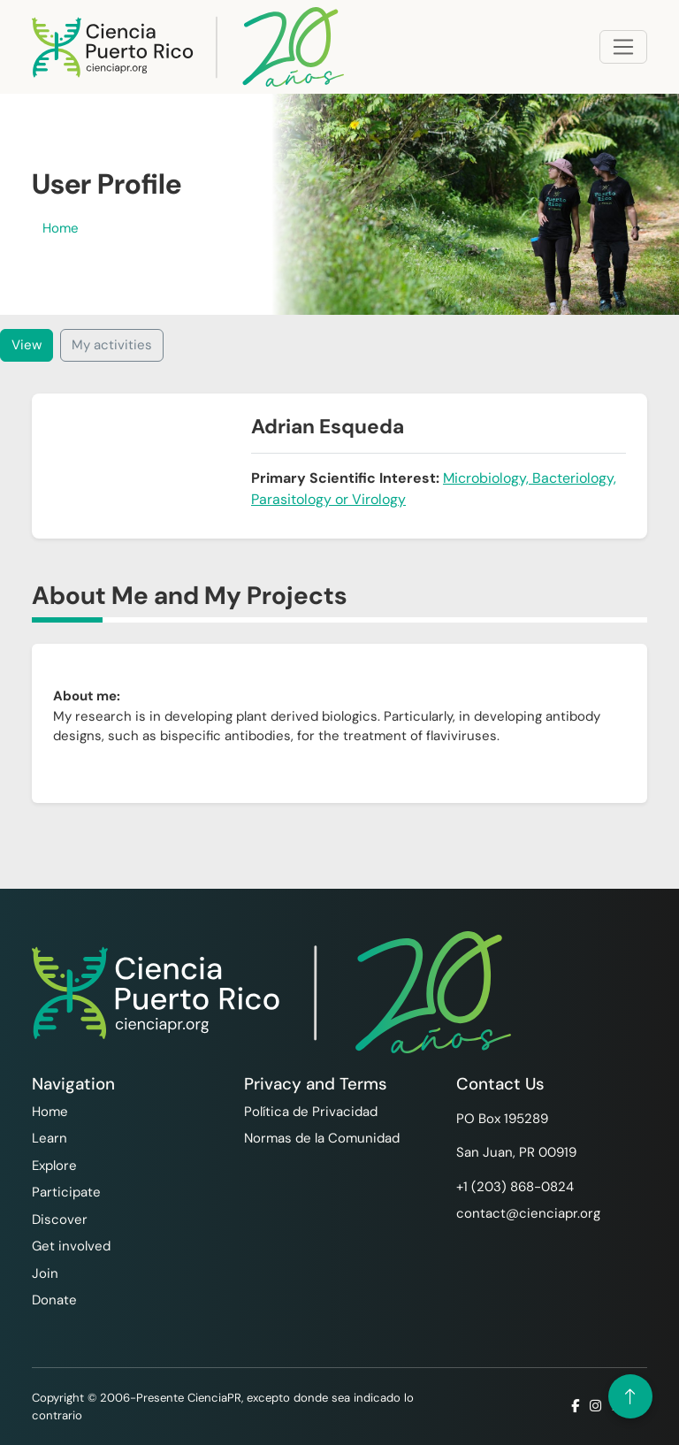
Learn (49, 1138)
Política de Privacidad (311, 1111)
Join (45, 1273)
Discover (60, 1219)
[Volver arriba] (630, 1396)
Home (60, 228)
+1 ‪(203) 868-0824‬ (515, 1187)
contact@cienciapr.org (528, 1213)
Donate (54, 1300)
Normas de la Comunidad (322, 1138)
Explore (54, 1165)
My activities (112, 345)
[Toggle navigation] (623, 47)
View (26, 345)
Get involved (71, 1246)
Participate (66, 1192)
